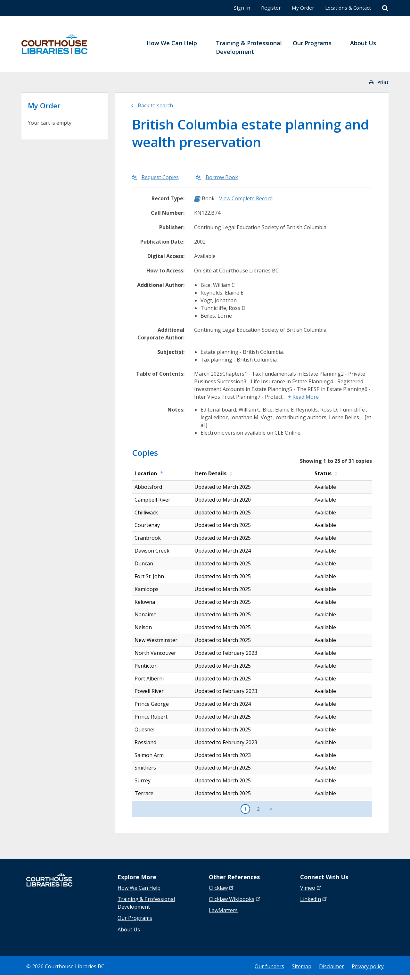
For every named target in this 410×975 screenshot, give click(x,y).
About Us (129, 928)
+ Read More (303, 396)
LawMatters (223, 909)
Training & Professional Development (146, 902)
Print (379, 82)
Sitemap (301, 964)
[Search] (385, 8)
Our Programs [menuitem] (312, 43)
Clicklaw (235, 898)
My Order (300, 7)
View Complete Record (246, 198)
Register (268, 7)
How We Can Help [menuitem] (171, 43)
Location (146, 473)
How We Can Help (139, 887)
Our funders (269, 964)
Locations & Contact (347, 7)
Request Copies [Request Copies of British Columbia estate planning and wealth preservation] (160, 177)
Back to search (155, 105)
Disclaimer (331, 964)
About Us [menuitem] (363, 43)
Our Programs (135, 917)
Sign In (239, 7)
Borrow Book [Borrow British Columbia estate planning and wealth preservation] (222, 177)
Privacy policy (368, 964)
